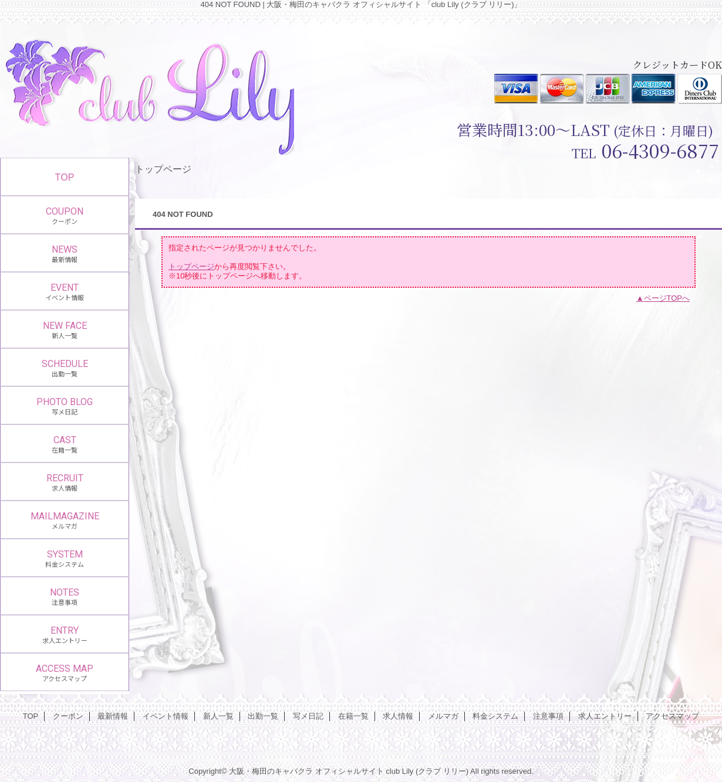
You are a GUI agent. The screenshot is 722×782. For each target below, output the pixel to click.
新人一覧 (218, 716)
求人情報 (398, 716)
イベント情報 (165, 716)
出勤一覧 (263, 716)
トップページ (191, 266)
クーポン (68, 716)
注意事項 (548, 716)
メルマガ (443, 716)
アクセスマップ (672, 716)
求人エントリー (605, 716)
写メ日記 (308, 716)
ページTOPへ (667, 298)
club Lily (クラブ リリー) (427, 771)
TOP (65, 177)
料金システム (495, 716)
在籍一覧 (353, 716)
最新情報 (112, 716)
